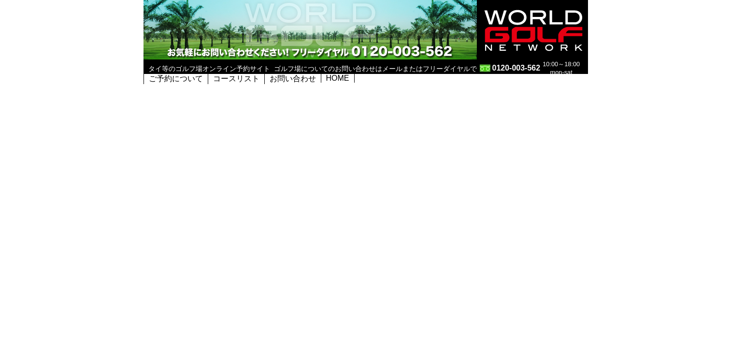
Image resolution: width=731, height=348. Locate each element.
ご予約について (176, 78)
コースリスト (236, 78)
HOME (337, 78)
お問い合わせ (293, 78)
